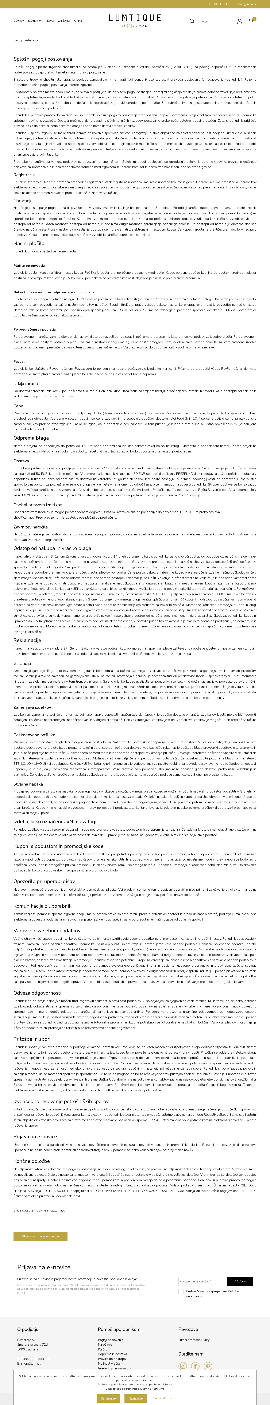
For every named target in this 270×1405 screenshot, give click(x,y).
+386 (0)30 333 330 (35, 1359)
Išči (192, 21)
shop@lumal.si (117, 342)
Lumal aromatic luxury (194, 1340)
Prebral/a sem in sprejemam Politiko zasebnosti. (208, 1294)
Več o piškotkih (163, 1398)
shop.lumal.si (84, 292)
